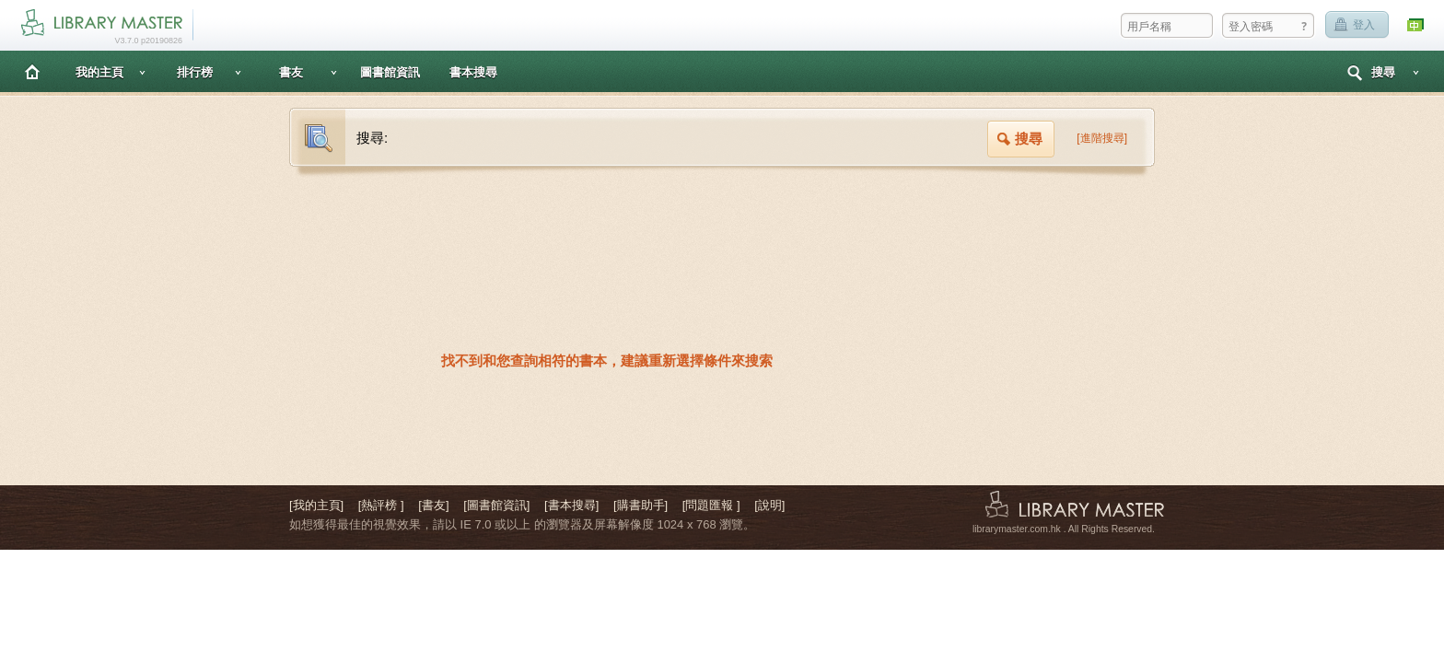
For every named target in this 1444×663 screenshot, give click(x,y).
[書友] (433, 505)
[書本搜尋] (571, 505)
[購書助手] (640, 505)
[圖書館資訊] (496, 505)
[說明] (769, 505)
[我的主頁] (316, 505)
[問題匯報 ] (711, 505)
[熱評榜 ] (381, 505)
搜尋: (372, 137)
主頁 (32, 71)
